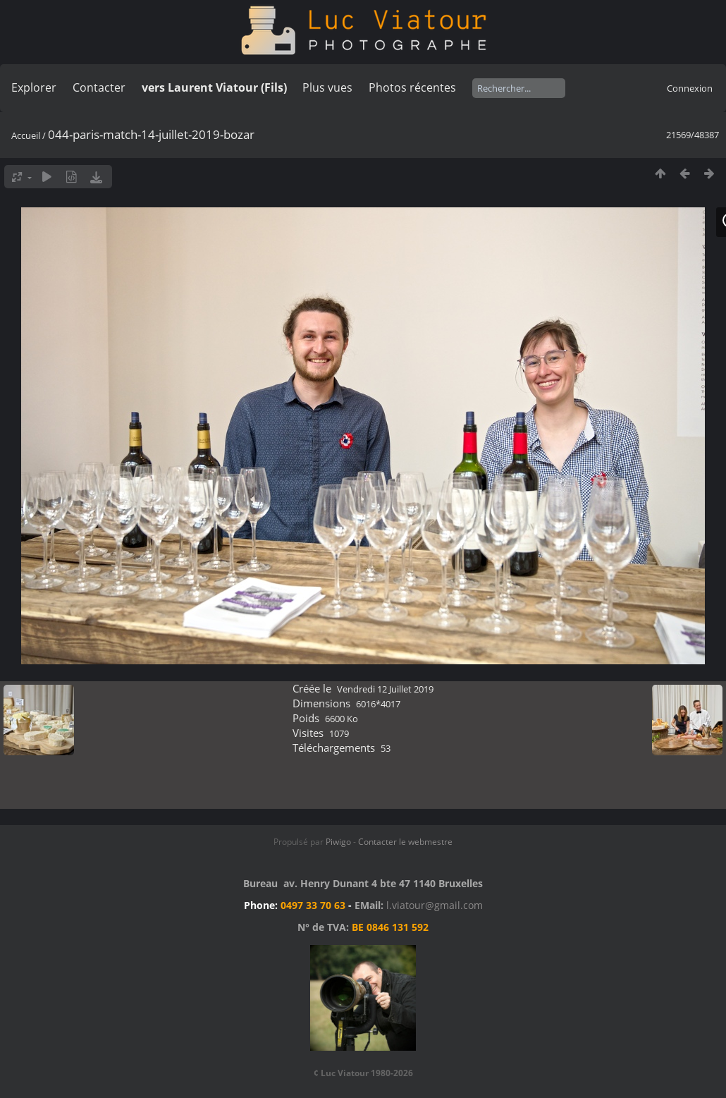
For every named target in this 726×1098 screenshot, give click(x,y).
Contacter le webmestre (405, 842)
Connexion (690, 88)
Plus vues (327, 87)
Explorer (33, 87)
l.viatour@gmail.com (434, 905)
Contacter (99, 87)
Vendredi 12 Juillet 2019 (385, 689)
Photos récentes (412, 87)
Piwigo (338, 842)
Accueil (25, 135)
